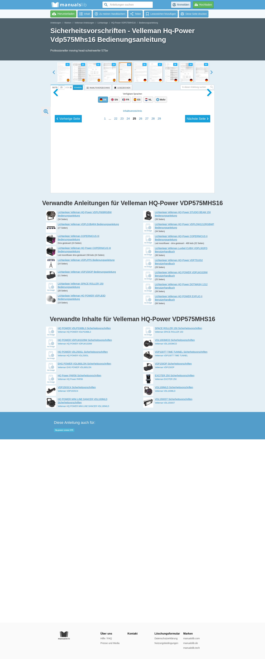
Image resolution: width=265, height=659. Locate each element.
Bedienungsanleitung (148, 23)
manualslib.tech (191, 648)
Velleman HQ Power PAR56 (70, 562)
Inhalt (132, 346)
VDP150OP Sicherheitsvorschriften (173, 547)
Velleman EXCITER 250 (166, 562)
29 (159, 354)
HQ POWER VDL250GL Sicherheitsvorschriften (83, 535)
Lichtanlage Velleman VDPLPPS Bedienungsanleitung (86, 443)
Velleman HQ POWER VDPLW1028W (75, 527)
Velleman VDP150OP (164, 550)
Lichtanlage (103, 23)
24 (128, 354)
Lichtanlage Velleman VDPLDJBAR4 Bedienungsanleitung (88, 407)
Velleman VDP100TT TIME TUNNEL (171, 539)
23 (122, 354)
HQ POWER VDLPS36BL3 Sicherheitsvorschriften (84, 511)
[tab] (67, 87)
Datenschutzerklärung (165, 638)
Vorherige (68, 355)
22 (115, 354)
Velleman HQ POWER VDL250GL (73, 539)
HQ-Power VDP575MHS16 (123, 23)
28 (153, 354)
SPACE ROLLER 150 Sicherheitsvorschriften (178, 511)
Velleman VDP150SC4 (68, 574)
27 (146, 354)
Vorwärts (78, 87)
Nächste (198, 355)
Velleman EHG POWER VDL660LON (74, 550)
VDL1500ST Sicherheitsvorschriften (173, 582)
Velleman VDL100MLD (165, 574)
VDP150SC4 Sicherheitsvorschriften (77, 570)
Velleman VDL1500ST (165, 586)
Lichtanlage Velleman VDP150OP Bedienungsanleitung (87, 455)
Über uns (106, 633)
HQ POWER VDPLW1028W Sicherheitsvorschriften (85, 523)
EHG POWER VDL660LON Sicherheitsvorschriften (84, 547)
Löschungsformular (167, 633)
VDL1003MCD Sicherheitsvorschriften (175, 523)
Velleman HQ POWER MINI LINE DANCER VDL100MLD (83, 589)
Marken (67, 23)
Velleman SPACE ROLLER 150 (169, 515)
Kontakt (132, 633)
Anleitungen (55, 23)
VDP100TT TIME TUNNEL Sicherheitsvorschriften (181, 535)
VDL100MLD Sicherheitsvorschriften (174, 570)
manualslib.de (190, 643)
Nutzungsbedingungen (166, 643)
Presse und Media (109, 643)
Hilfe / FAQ (106, 638)
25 (134, 354)
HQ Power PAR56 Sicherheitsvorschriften (79, 558)
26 (140, 354)
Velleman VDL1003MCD (166, 527)
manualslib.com (191, 638)
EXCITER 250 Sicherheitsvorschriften (174, 558)
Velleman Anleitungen (84, 23)
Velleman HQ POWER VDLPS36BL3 (74, 515)
